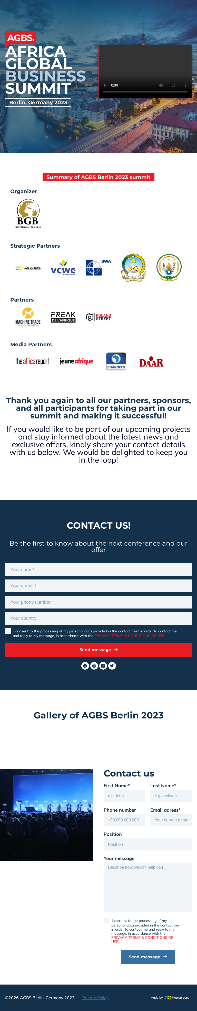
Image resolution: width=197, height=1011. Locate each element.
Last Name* (163, 786)
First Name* (117, 786)
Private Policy (95, 997)
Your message (119, 858)
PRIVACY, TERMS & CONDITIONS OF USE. (129, 635)
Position (113, 834)
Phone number (120, 810)
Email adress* (165, 810)
